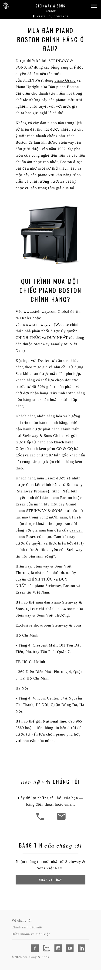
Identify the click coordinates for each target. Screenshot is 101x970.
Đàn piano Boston (63, 87)
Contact (59, 16)
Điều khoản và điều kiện (31, 934)
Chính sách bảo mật (27, 927)
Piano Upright (28, 87)
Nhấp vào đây (50, 879)
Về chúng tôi (22, 920)
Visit (39, 16)
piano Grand (65, 80)
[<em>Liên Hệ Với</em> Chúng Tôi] (61, 820)
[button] (94, 6)
